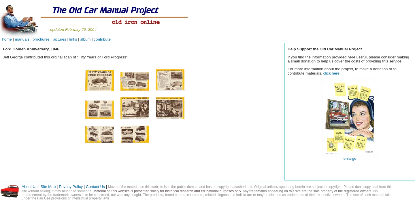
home (6, 39)
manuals (22, 39)
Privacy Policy (71, 187)
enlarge (350, 158)
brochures (41, 39)
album (85, 39)
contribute (102, 39)
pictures (59, 39)
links (73, 39)
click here (331, 73)
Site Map (48, 187)
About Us (29, 187)
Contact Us (96, 187)
